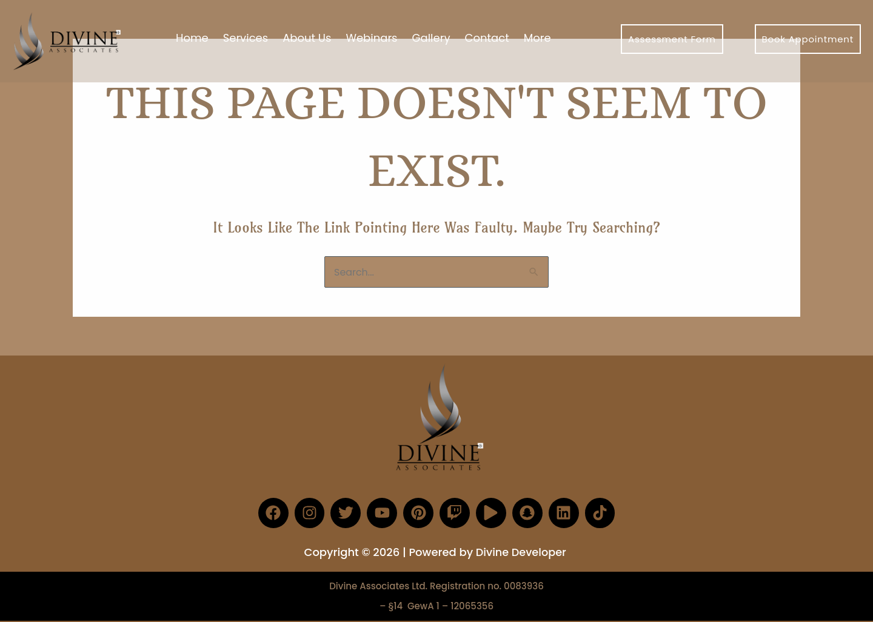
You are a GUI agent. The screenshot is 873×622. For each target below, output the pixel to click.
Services (245, 37)
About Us (307, 37)
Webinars (371, 37)
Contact (487, 37)
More (537, 37)
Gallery (431, 37)
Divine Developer (521, 551)
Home (192, 37)
